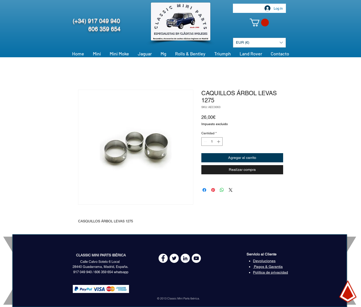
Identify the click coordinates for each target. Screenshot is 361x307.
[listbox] (259, 43)
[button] (259, 22)
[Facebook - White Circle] (163, 258)
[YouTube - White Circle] (196, 258)
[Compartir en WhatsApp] (222, 190)
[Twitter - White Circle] (174, 258)
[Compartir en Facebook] (204, 190)
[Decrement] (205, 142)
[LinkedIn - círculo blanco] (185, 258)
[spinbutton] (212, 142)
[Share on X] (230, 190)
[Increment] (219, 142)
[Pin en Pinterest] (213, 190)
